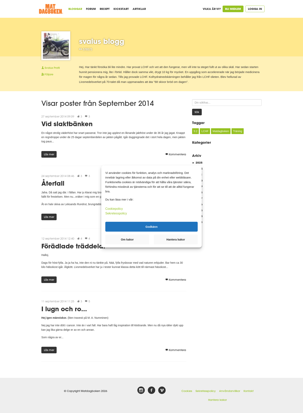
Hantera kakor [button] (175, 239)
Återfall (52, 183)
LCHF (205, 131)
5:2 (195, 131)
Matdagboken (221, 131)
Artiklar (139, 9)
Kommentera (175, 154)
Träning (237, 131)
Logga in (255, 9)
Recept (105, 9)
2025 (197, 162)
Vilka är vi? (212, 9)
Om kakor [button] (127, 239)
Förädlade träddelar (73, 246)
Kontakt (248, 391)
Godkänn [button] (151, 226)
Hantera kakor (217, 400)
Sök (197, 112)
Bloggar (75, 9)
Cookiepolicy (114, 208)
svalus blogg (101, 41)
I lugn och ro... (64, 309)
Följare (47, 74)
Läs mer (49, 154)
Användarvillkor (229, 391)
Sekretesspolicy (206, 391)
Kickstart (121, 9)
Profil (50, 68)
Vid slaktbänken (67, 124)
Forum (91, 9)
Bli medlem (233, 9)
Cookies (186, 391)
